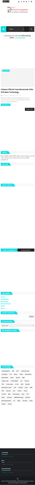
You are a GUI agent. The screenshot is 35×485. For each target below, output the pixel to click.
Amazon (9, 397)
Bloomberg (16, 394)
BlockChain (5, 299)
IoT (14, 401)
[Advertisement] (17, 55)
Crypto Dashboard (9, 250)
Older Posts (29, 109)
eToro (17, 384)
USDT (31, 401)
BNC (9, 394)
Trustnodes (9, 384)
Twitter (4, 394)
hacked (20, 387)
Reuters (25, 401)
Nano (18, 401)
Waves (4, 404)
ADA (22, 384)
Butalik (27, 384)
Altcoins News (6, 304)
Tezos (25, 391)
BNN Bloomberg (18, 397)
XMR (31, 387)
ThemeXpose (23, 483)
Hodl (23, 394)
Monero (8, 391)
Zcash (9, 404)
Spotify (18, 378)
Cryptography (6, 371)
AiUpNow (16, 483)
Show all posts (20, 38)
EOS (15, 387)
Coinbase (4, 374)
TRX (3, 384)
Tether (19, 391)
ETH (11, 374)
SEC (14, 391)
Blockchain (6, 70)
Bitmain (27, 397)
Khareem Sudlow (29, 481)
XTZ (28, 394)
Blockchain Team (7, 387)
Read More (5, 105)
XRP (13, 371)
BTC (17, 371)
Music (3, 308)
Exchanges (4, 301)
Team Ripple (14, 381)
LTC (21, 381)
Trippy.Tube (5, 381)
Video (3, 306)
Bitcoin (27, 381)
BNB (23, 378)
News (12, 378)
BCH (3, 391)
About (3, 297)
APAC (3, 397)
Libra (26, 387)
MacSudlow (5, 378)
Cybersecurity (25, 371)
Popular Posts (26, 250)
